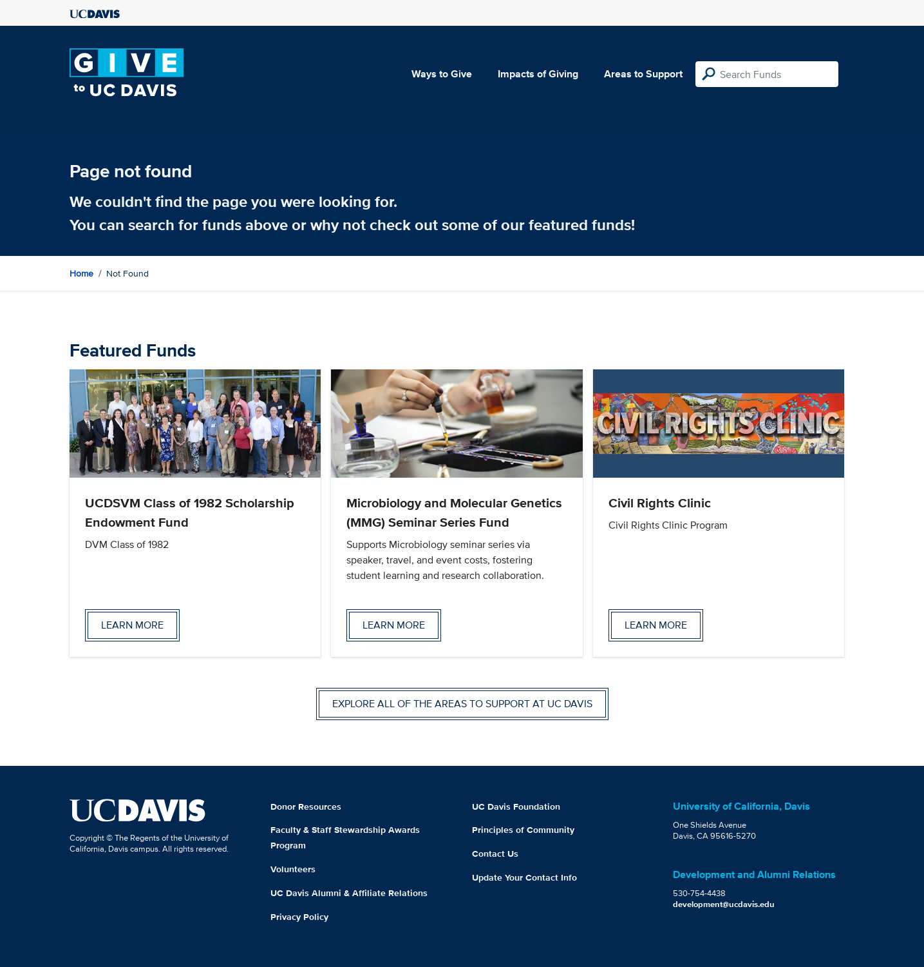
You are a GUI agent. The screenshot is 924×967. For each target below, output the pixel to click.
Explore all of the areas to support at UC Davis (462, 703)
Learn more (132, 625)
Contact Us (495, 853)
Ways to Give (441, 73)
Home (81, 273)
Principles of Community (523, 829)
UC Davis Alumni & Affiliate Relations (349, 892)
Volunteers (293, 869)
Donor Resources (305, 806)
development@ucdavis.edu (724, 904)
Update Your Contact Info (524, 877)
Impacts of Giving (538, 73)
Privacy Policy (299, 916)
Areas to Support (643, 73)
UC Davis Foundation (516, 806)
